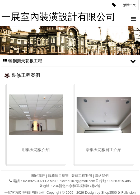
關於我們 (38, 176)
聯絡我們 (102, 176)
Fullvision (128, 192)
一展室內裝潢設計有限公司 (58, 16)
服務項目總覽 (58, 176)
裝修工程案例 (81, 176)
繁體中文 (129, 5)
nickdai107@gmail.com (77, 181)
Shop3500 (109, 192)
